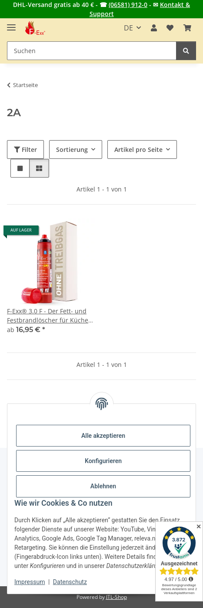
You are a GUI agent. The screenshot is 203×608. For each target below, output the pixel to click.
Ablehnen (103, 486)
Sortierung (72, 149)
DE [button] (128, 28)
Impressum (29, 581)
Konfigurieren (103, 460)
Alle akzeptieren (103, 435)
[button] (154, 28)
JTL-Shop (116, 597)
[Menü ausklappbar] (11, 23)
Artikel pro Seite (138, 149)
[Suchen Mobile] (91, 50)
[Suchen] (186, 50)
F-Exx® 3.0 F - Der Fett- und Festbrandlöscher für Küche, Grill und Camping (48, 316)
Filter (25, 149)
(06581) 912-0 (128, 4)
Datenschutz (70, 581)
